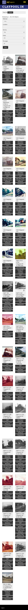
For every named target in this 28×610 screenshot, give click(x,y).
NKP (7, 80)
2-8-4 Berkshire (8, 72)
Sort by (5, 30)
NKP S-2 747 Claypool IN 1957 (7, 389)
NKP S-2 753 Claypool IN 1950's (7, 452)
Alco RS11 (7, 334)
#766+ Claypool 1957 (6, 68)
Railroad (5, 18)
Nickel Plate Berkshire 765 (7, 305)
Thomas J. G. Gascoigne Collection (7, 119)
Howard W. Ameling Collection (7, 76)
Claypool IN (7, 82)
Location (5, 24)
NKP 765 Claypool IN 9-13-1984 (6, 294)
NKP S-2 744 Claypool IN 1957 (7, 360)
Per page (5, 41)
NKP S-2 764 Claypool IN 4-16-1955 (7, 515)
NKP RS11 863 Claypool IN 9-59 (7, 328)
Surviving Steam (7, 308)
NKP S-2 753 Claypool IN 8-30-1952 (20, 452)
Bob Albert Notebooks (20, 105)
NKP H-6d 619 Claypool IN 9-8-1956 (20, 294)
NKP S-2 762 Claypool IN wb (20, 488)
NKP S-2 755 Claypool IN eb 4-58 (7, 488)
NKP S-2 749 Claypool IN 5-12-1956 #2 (7, 416)
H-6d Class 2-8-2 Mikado (20, 299)
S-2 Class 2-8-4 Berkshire (20, 82)
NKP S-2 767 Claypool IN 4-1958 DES (20, 555)
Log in (2, 608)
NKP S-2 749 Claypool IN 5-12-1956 (20, 389)
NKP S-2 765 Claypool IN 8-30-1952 (20, 515)
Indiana (10, 12)
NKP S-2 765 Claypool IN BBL (7, 555)
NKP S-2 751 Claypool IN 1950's (20, 416)
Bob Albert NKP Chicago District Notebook (20, 112)
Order (4, 35)
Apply (5, 47)
